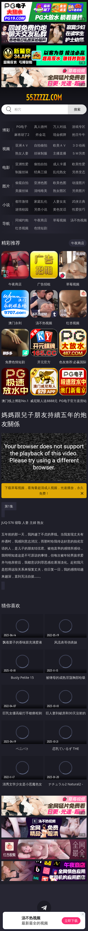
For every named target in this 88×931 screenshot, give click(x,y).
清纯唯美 (40, 190)
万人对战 (59, 126)
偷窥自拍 (21, 182)
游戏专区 (78, 126)
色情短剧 (40, 228)
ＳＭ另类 (78, 153)
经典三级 (40, 172)
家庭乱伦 (40, 201)
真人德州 (40, 126)
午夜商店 (40, 220)
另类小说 (40, 209)
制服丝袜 (21, 172)
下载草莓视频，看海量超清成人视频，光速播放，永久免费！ (44, 490)
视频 (6, 148)
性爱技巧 (78, 209)
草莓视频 (59, 220)
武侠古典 (78, 201)
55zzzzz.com (44, 97)
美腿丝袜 (21, 190)
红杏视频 (21, 228)
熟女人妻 (21, 153)
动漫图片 (78, 182)
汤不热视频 (78, 220)
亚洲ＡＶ (21, 145)
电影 (6, 167)
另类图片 (78, 190)
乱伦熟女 (59, 172)
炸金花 (41, 134)
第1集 (9, 506)
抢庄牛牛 (78, 134)
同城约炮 (21, 220)
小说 (6, 204)
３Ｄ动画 (78, 145)
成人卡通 (59, 164)
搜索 (77, 109)
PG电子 (21, 126)
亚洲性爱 (21, 164)
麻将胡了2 (21, 134)
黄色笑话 (59, 209)
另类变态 (78, 172)
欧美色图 (59, 182)
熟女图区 (59, 190)
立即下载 (71, 920)
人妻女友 (59, 201)
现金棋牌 (59, 134)
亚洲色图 (40, 182)
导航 (6, 223)
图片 (6, 186)
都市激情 (21, 201)
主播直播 (59, 153)
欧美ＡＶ (59, 145)
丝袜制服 (40, 153)
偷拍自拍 (40, 164)
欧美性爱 (78, 164)
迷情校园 (21, 209)
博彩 (6, 130)
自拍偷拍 (40, 145)
